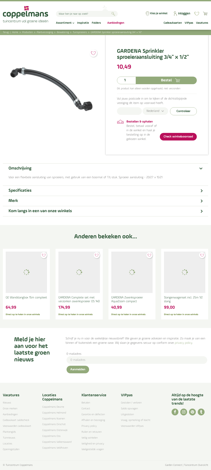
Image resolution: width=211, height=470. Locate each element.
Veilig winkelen (90, 437)
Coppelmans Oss (51, 436)
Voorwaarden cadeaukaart (17, 426)
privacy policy (183, 342)
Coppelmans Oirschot (54, 424)
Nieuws (7, 402)
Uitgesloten (127, 414)
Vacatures (11, 395)
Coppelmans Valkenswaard (56, 442)
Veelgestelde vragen (93, 449)
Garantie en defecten (93, 414)
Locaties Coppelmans (52, 397)
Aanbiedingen (10, 414)
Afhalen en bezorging (93, 420)
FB (175, 412)
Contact (86, 408)
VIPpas (127, 395)
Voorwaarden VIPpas (132, 426)
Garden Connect (173, 465)
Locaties (7, 443)
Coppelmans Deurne (53, 407)
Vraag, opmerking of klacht (136, 420)
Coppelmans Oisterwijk (54, 430)
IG (183, 412)
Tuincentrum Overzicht (196, 465)
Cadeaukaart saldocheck (16, 420)
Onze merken (10, 408)
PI (192, 412)
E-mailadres (74, 353)
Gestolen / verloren (131, 402)
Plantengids (9, 432)
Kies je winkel (158, 13)
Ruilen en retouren (92, 432)
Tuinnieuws (9, 437)
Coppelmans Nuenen (53, 418)
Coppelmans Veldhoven (55, 447)
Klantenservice (94, 395)
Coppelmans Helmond (54, 412)
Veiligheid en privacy (93, 443)
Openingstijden (11, 449)
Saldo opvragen (129, 408)
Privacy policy (89, 426)
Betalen (86, 402)
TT (201, 412)
